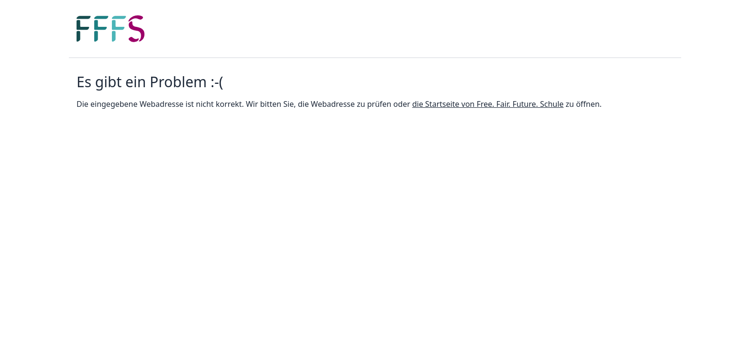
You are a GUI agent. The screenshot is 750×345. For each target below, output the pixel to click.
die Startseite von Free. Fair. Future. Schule (488, 104)
